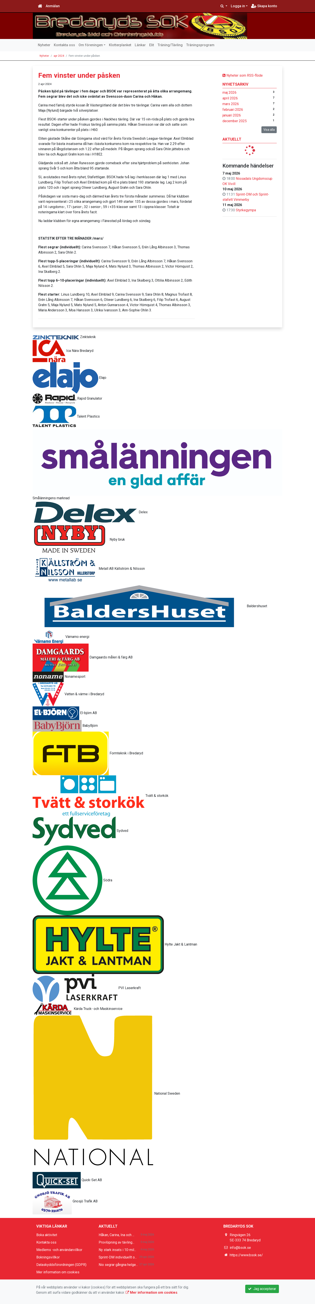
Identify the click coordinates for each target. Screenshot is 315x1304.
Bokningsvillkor (48, 1257)
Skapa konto (264, 6)
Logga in (238, 6)
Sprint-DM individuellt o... (118, 1257)
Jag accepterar (262, 1289)
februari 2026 (232, 110)
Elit (151, 45)
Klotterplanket (120, 45)
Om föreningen (91, 45)
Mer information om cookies (57, 1272)
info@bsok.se (240, 1248)
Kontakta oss (64, 45)
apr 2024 (59, 55)
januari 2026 (231, 115)
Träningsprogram (200, 45)
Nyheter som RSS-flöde (242, 75)
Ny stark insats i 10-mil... (117, 1250)
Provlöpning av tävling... (116, 1242)
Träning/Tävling (170, 45)
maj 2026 (229, 92)
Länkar (140, 45)
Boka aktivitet (46, 1235)
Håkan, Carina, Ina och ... (116, 1235)
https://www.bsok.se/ (246, 1255)
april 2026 (230, 98)
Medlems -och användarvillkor (59, 1250)
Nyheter (44, 45)
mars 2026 (230, 104)
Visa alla (269, 129)
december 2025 (234, 121)
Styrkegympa (246, 210)
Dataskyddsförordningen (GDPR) (61, 1265)
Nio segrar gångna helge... (118, 1265)
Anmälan (53, 6)
